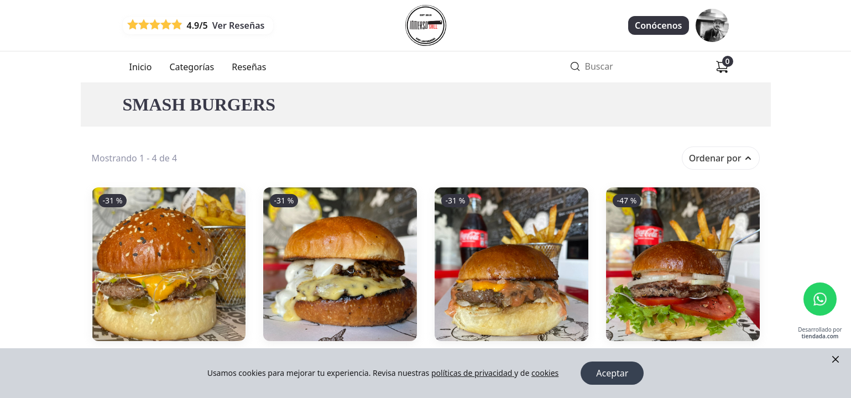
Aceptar (612, 373)
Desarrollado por (820, 333)
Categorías (191, 67)
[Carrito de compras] (722, 67)
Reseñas (249, 67)
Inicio (140, 67)
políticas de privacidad (472, 373)
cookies (544, 373)
